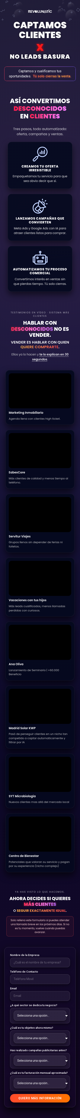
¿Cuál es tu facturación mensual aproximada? (39, 1072)
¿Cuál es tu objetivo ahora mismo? (31, 1027)
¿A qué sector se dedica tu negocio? (33, 1005)
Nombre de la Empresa (24, 955)
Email (13, 988)
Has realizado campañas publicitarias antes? (38, 1050)
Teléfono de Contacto (24, 971)
